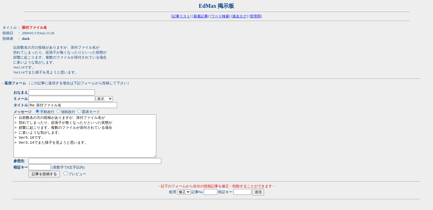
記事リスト (181, 16)
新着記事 (201, 16)
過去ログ (239, 16)
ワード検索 (220, 16)
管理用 (255, 16)
